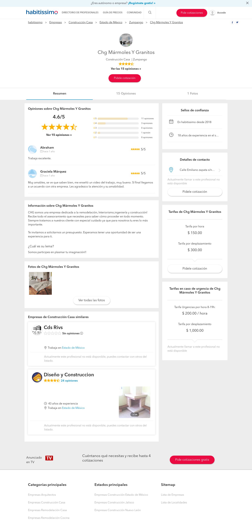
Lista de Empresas (172, 495)
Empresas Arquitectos (42, 495)
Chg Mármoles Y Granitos (166, 22)
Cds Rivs (53, 327)
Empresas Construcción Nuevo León (117, 510)
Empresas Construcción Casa (46, 502)
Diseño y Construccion (69, 375)
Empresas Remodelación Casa (47, 510)
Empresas (55, 22)
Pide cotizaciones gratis (192, 459)
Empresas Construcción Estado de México (121, 495)
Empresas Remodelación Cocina (48, 518)
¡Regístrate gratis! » (141, 3)
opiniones (69, 380)
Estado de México (111, 22)
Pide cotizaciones (192, 13)
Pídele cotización (124, 78)
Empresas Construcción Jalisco (114, 502)
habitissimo (35, 22)
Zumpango (136, 22)
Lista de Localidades (174, 502)
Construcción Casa (81, 22)
